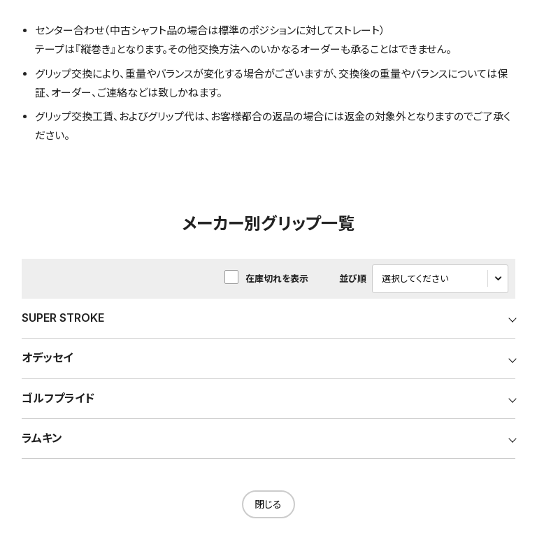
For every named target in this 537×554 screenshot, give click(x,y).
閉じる (268, 505)
